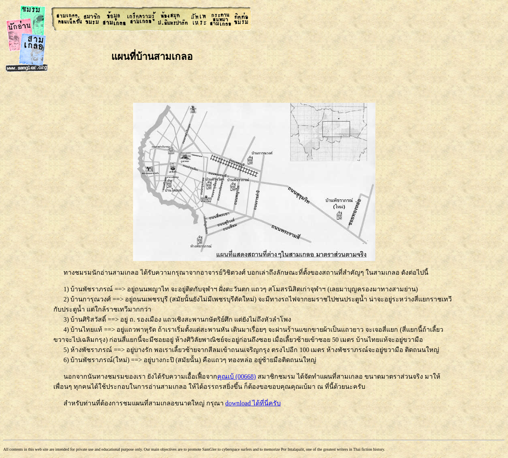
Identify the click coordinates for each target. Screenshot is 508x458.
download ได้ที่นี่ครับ (253, 403)
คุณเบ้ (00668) (236, 376)
